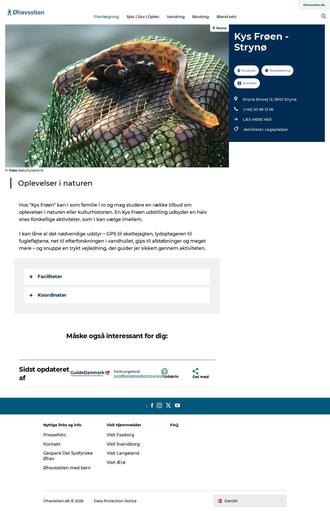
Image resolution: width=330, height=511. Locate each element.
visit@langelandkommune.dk (139, 376)
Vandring (176, 16)
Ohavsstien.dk (314, 5)
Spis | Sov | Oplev (143, 16)
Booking (200, 16)
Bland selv (226, 16)
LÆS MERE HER (257, 119)
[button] (173, 373)
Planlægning (106, 16)
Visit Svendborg (123, 444)
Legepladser (276, 129)
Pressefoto (54, 434)
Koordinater (48, 295)
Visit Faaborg (120, 434)
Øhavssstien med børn (67, 467)
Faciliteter (46, 276)
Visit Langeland (123, 453)
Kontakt (52, 444)
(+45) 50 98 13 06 (258, 109)
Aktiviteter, (254, 129)
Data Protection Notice (115, 501)
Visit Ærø (116, 462)
